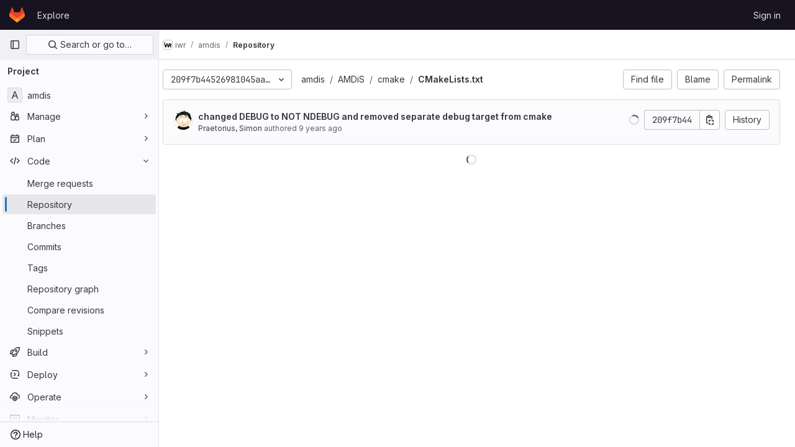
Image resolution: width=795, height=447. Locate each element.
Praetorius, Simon (241, 128)
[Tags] (79, 268)
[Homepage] (17, 15)
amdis (324, 79)
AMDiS (362, 79)
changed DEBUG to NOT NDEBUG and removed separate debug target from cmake (386, 116)
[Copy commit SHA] (710, 120)
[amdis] (79, 95)
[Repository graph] (79, 289)
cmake (402, 79)
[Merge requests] (79, 183)
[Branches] (79, 225)
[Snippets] (79, 331)
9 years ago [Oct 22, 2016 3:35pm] (331, 128)
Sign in (767, 15)
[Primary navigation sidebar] (15, 45)
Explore (53, 15)
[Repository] (79, 204)
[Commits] (79, 246)
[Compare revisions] (79, 310)
